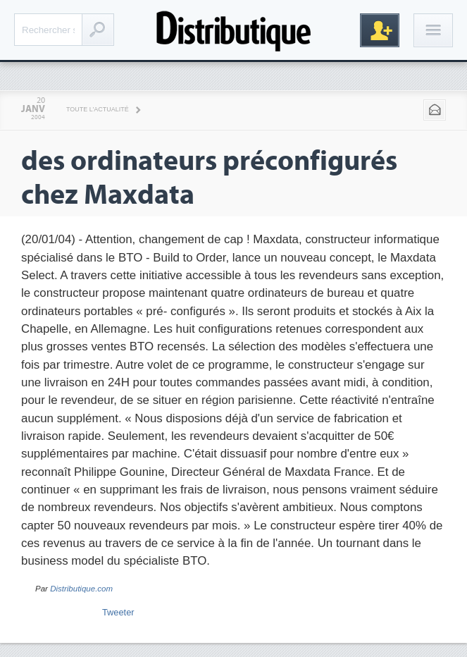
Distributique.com (81, 588)
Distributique (233, 30)
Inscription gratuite (380, 30)
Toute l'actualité (97, 109)
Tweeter (118, 612)
